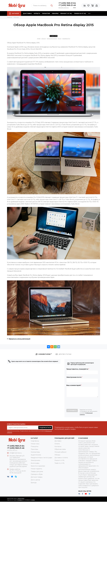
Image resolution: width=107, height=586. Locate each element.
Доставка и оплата (61, 457)
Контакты (58, 446)
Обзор (43, 38)
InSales (33, 500)
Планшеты (34, 446)
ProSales (19, 500)
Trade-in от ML (80, 13)
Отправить (72, 410)
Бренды (34, 482)
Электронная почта (74, 377)
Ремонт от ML (66, 13)
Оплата (37, 13)
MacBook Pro (66, 38)
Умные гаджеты (36, 469)
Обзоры (55, 13)
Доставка (27, 13)
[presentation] (81, 403)
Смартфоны (35, 441)
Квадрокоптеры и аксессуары (41, 457)
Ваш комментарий (74, 385)
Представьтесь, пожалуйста (77, 369)
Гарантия (46, 13)
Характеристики (52, 38)
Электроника (35, 460)
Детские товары (36, 477)
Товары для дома (37, 471)
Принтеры (34, 449)
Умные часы (35, 444)
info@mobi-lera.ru (16, 453)
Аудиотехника (36, 455)
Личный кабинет (61, 452)
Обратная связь (60, 449)
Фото (59, 38)
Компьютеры (35, 452)
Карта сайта (21, 498)
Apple (38, 38)
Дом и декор (35, 480)
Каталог (14, 13)
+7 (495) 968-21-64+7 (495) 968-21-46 (67, 4)
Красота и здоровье (38, 466)
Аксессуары (35, 463)
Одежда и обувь (37, 474)
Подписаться (45, 427)
